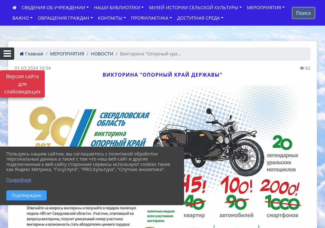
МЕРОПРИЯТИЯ (264, 7)
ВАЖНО (20, 18)
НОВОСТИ (102, 54)
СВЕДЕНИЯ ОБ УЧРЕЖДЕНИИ (53, 7)
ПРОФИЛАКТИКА (149, 18)
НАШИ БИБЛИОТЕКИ (117, 7)
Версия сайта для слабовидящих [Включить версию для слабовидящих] (22, 84)
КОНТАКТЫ (110, 18)
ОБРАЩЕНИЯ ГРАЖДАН (63, 18)
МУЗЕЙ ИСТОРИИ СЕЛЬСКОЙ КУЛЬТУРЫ (193, 7)
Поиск (303, 13)
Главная (31, 54)
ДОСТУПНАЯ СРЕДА (198, 18)
